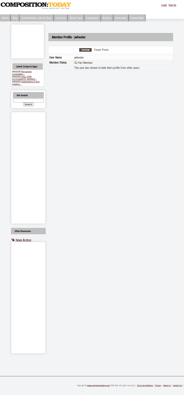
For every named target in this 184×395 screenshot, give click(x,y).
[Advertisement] (23, 168)
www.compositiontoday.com (98, 385)
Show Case (76, 18)
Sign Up (172, 5)
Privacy (158, 385)
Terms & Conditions (145, 385)
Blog (14, 18)
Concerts (61, 18)
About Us (167, 385)
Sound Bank (137, 18)
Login (164, 5)
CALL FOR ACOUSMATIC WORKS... (24, 78)
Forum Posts (101, 50)
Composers (92, 18)
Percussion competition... (22, 72)
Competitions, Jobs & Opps (36, 18)
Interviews (121, 18)
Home (5, 18)
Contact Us (177, 385)
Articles (107, 18)
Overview (85, 50)
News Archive (23, 240)
